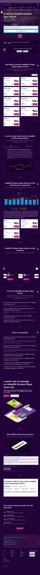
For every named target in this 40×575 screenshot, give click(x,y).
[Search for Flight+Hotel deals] (1, 14)
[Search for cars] (1, 12)
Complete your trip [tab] (28, 491)
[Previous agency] (7, 271)
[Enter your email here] (22, 466)
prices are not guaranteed (27, 543)
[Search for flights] (1, 8)
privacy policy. (24, 473)
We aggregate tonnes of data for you (22, 548)
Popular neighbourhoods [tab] (11, 491)
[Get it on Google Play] (21, 51)
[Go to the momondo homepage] (7, 4)
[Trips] (1, 17)
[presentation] (27, 51)
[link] (18, 84)
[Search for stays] (1, 10)
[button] (2, 5)
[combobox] (8, 24)
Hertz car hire (9, 500)
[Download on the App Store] (27, 51)
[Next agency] (37, 271)
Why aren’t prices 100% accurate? (22, 550)
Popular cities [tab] (20, 491)
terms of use (18, 473)
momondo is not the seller (22, 546)
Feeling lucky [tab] (9, 493)
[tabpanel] (21, 161)
